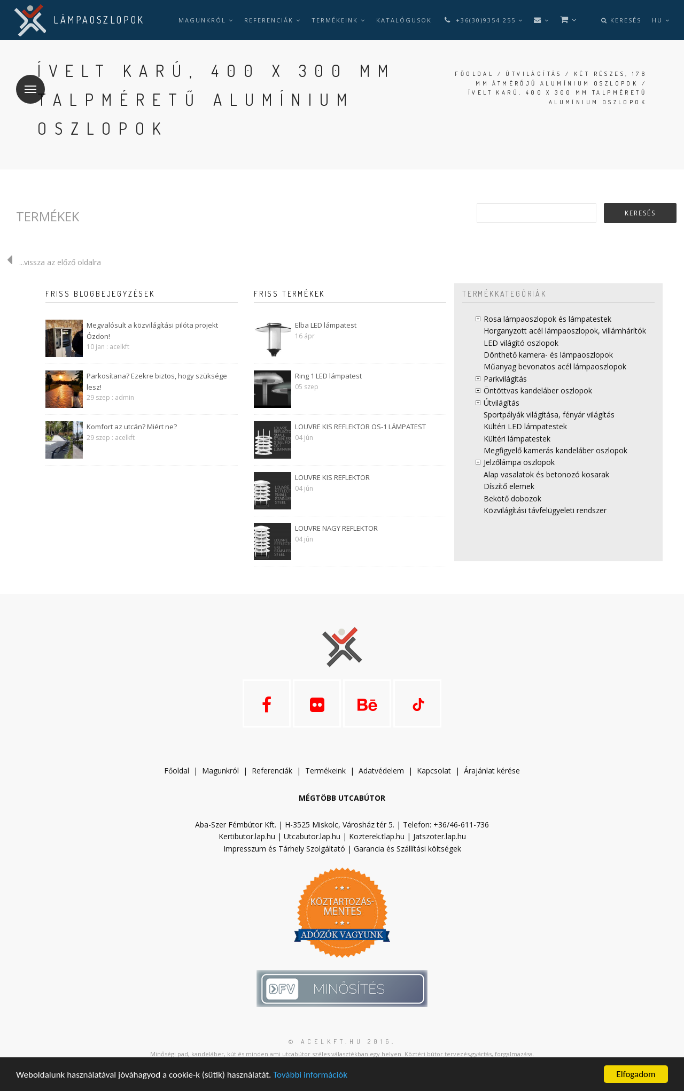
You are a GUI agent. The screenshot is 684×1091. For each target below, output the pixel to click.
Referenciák (272, 20)
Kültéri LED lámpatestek (525, 426)
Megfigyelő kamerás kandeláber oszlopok (555, 450)
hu (661, 20)
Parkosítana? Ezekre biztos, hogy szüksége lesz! (157, 381)
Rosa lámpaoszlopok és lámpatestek (547, 319)
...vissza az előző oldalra (50, 262)
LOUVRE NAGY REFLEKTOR (336, 528)
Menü (26, 82)
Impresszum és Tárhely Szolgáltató (284, 849)
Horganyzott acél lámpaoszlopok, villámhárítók (565, 331)
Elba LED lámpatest (325, 325)
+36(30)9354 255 (482, 20)
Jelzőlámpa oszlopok (519, 462)
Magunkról (206, 20)
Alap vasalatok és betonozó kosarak (546, 474)
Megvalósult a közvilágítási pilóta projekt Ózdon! (152, 330)
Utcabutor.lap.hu (312, 836)
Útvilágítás (534, 74)
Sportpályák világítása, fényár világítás (549, 414)
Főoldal (474, 74)
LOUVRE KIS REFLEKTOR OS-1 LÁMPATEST (360, 426)
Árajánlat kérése (492, 770)
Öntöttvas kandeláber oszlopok (538, 390)
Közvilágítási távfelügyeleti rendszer (545, 510)
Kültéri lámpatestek (517, 439)
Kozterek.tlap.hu (377, 836)
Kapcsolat (434, 770)
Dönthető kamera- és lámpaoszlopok (548, 355)
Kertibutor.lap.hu (247, 836)
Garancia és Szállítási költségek (407, 849)
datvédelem (383, 770)
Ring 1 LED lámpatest (328, 376)
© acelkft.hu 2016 (340, 1042)
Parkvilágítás (505, 379)
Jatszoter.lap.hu (439, 836)
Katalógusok (404, 20)
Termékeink (339, 20)
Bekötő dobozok (512, 498)
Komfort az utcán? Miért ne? (132, 426)
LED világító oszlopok (521, 343)
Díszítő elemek (509, 486)
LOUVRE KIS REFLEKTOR (332, 477)
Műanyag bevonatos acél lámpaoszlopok (555, 366)
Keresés (621, 20)
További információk (310, 1074)
